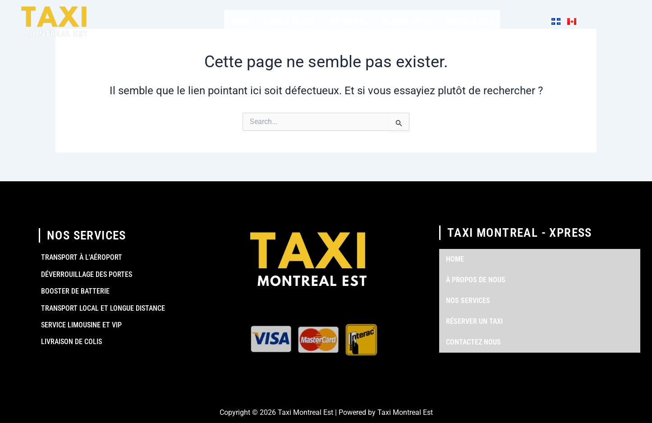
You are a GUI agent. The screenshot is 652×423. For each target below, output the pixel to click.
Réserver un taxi (406, 21)
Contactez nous (469, 21)
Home (240, 21)
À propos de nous (289, 21)
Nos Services (348, 21)
